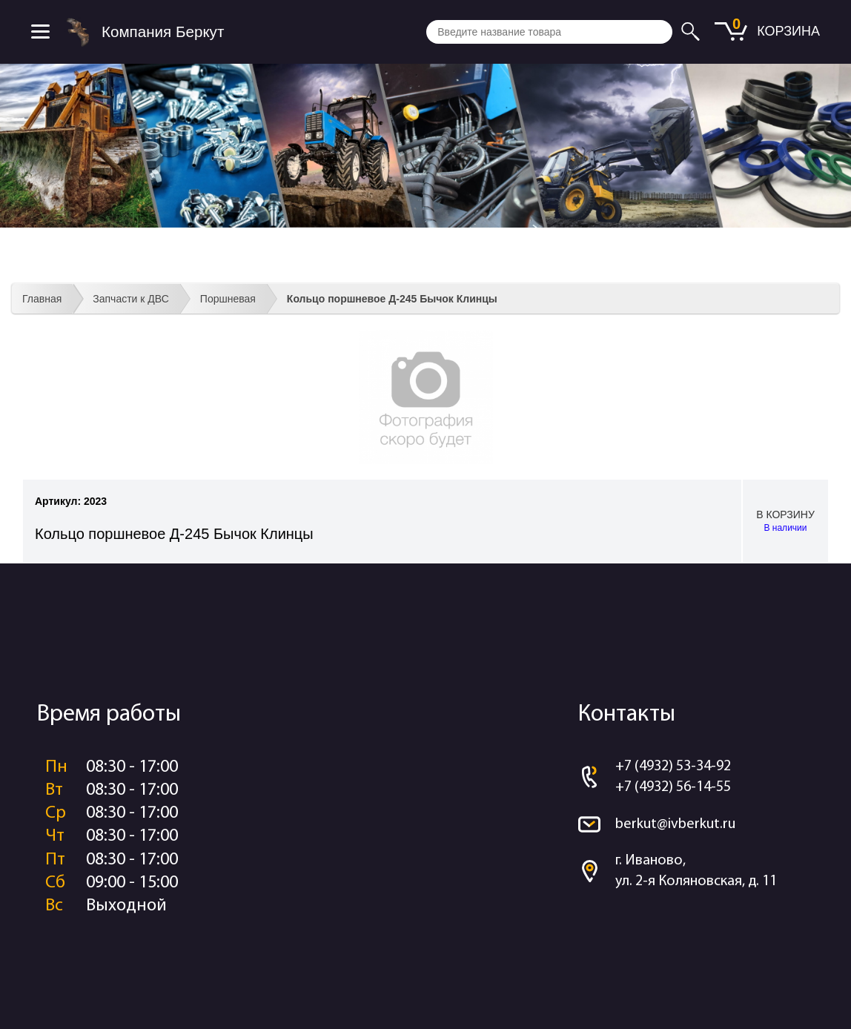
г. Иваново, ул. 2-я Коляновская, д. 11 (696, 871)
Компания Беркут (163, 31)
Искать (693, 32)
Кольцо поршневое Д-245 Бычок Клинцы (392, 299)
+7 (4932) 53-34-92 (673, 766)
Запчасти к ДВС (131, 299)
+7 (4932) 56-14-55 (673, 787)
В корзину (785, 522)
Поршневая (228, 299)
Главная (42, 299)
